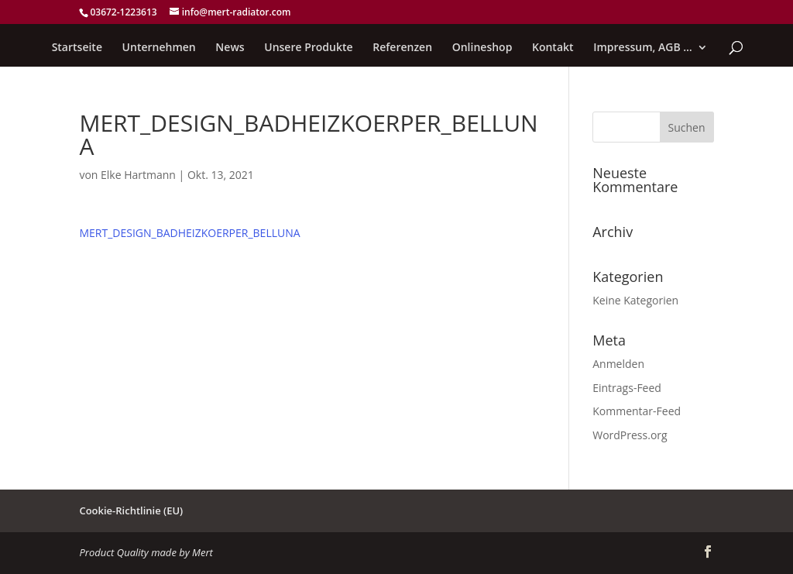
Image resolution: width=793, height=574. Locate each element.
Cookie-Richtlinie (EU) (131, 510)
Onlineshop (482, 48)
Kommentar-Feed (636, 411)
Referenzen (402, 48)
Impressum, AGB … (642, 48)
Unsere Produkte (308, 48)
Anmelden (618, 363)
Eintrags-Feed (626, 387)
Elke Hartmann (138, 174)
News (229, 48)
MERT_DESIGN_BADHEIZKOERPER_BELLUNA (189, 232)
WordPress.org (629, 435)
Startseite (77, 48)
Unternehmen (159, 48)
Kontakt (553, 48)
